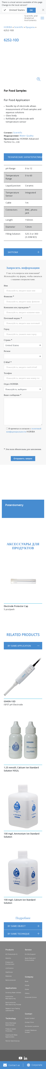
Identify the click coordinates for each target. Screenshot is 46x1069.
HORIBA (8, 27)
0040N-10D (9, 702)
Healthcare (9, 972)
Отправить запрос (23, 459)
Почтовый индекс (13, 318)
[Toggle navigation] (42, 18)
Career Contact (30, 1018)
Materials (9, 976)
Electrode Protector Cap (16, 606)
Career (27, 989)
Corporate (37, 1065)
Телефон (8, 373)
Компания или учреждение (17, 308)
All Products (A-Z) (11, 954)
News (26, 981)
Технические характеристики (25, 157)
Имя (6, 286)
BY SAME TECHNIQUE (19, 934)
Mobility (8, 958)
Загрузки (13, 252)
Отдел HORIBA (11, 384)
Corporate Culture (31, 997)
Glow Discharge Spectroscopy (11, 1024)
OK (31, 10)
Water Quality (27, 136)
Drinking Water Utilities (13, 992)
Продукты (30, 27)
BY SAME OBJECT (17, 926)
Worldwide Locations (32, 1026)
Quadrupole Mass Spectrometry (11, 1036)
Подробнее (23, 918)
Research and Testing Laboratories (13, 1009)
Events (27, 985)
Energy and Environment (10, 963)
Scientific (18, 27)
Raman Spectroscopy (13, 1041)
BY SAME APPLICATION (19, 646)
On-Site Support (30, 954)
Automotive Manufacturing (11, 997)
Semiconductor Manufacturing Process (13, 1003)
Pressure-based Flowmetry (11, 1030)
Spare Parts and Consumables (30, 959)
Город (6, 329)
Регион (7, 351)
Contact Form (29, 1022)
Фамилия (9, 297)
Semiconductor (11, 980)
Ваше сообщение (12, 395)
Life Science (9, 968)
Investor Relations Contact (31, 1031)
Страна (8, 340)
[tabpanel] (23, 495)
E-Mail (8, 362)
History (27, 993)
